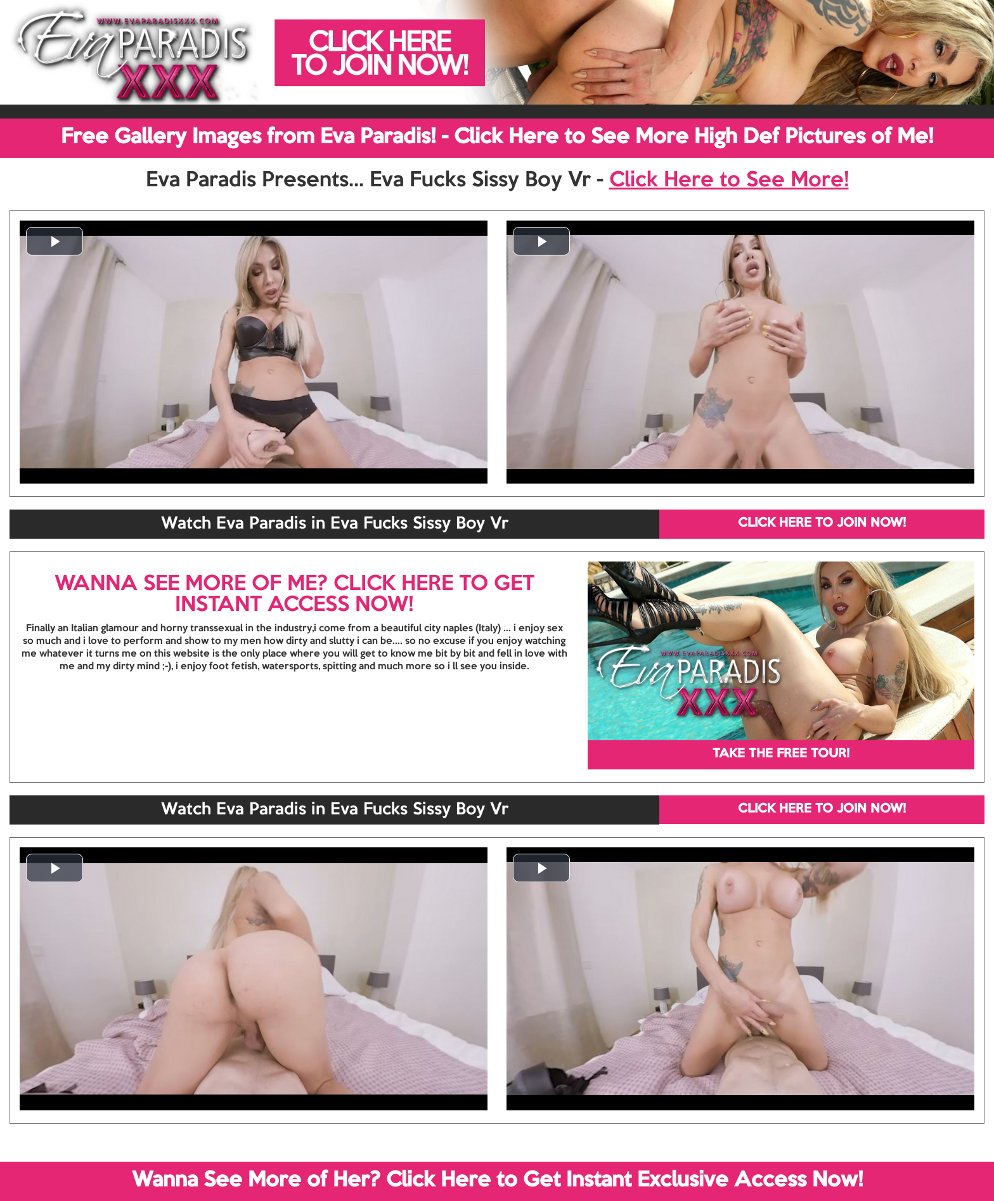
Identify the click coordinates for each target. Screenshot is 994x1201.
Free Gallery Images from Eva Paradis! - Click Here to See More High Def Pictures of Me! (497, 137)
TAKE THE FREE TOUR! (781, 754)
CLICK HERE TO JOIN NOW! (822, 523)
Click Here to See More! (729, 180)
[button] (54, 241)
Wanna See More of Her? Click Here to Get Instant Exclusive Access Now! (497, 1180)
